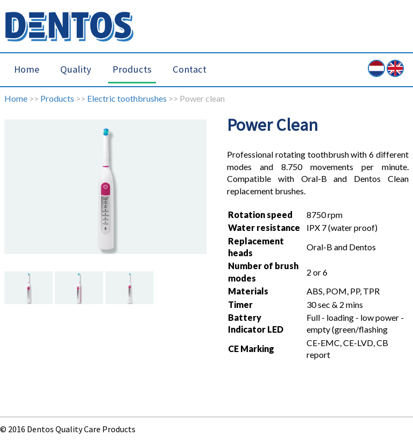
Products (132, 69)
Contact (189, 69)
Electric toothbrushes (127, 98)
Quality (75, 69)
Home (26, 69)
